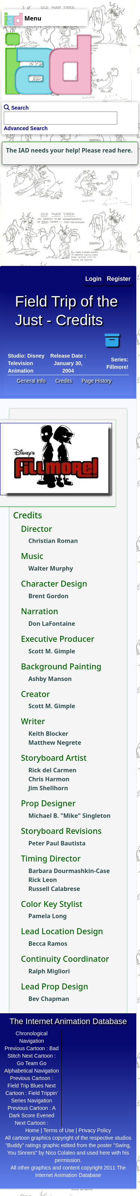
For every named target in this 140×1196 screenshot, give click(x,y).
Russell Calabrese (54, 889)
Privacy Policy (94, 1130)
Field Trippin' (43, 1093)
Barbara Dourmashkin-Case (69, 871)
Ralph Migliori (49, 971)
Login (93, 279)
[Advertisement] (46, 213)
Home (32, 1130)
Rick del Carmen (52, 770)
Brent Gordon (48, 596)
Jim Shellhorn (48, 788)
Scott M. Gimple (51, 651)
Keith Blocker (48, 733)
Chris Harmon (48, 779)
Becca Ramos (47, 943)
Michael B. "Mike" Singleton (69, 816)
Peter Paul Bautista (56, 843)
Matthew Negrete (54, 742)
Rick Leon (42, 880)
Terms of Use (58, 1130)
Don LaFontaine (51, 623)
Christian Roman (53, 541)
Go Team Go (31, 1063)
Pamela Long (47, 916)
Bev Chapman (48, 999)
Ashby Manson (50, 679)
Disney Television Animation (26, 363)
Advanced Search (26, 128)
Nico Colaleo (60, 1153)
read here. (117, 150)
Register (119, 279)
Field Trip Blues (25, 1086)
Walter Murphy (50, 568)
